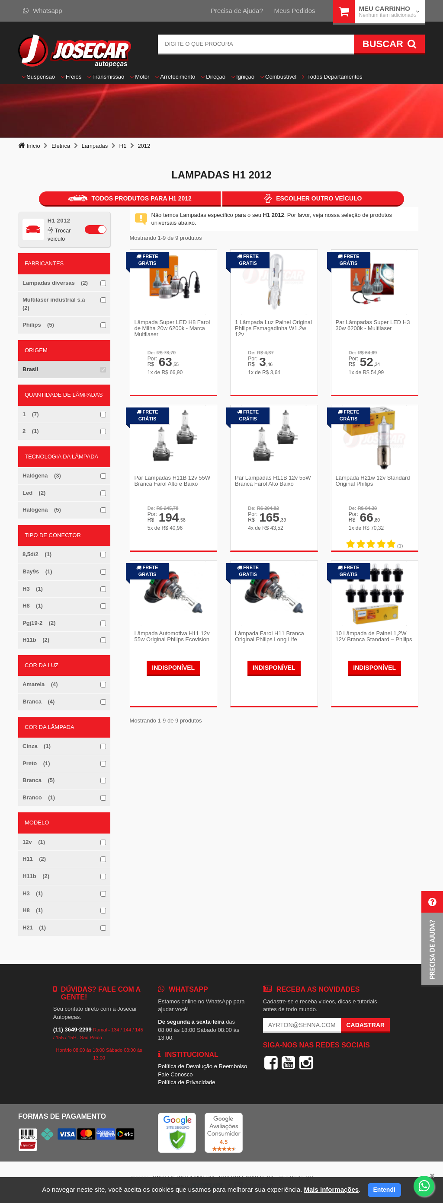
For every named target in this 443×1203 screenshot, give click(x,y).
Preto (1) (36, 763)
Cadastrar (365, 1025)
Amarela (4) (40, 684)
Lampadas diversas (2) (55, 283)
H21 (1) (34, 927)
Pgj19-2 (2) (39, 623)
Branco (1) (38, 797)
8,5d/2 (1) (36, 554)
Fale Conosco (175, 1074)
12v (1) (33, 842)
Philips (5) (38, 324)
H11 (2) (34, 859)
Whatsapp (42, 10)
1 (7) (30, 414)
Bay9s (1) (37, 571)
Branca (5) (38, 780)
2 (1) (30, 431)
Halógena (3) (41, 475)
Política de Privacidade (186, 1082)
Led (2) (33, 493)
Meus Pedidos (294, 10)
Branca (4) (38, 701)
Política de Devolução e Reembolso (202, 1066)
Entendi (384, 1189)
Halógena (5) (41, 509)
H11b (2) (35, 640)
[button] (432, 939)
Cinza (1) (36, 746)
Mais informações (331, 1189)
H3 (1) (32, 589)
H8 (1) (32, 605)
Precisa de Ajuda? (237, 10)
